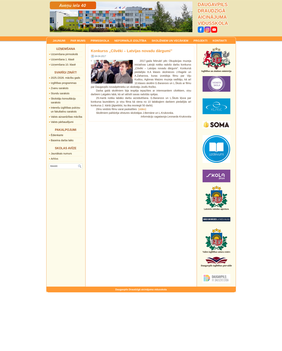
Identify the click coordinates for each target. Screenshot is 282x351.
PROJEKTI (200, 40)
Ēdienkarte (57, 135)
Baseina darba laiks (62, 140)
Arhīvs (54, 158)
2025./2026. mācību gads (65, 77)
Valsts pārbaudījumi (62, 121)
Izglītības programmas (64, 82)
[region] (121, 16)
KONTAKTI (220, 40)
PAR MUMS (78, 40)
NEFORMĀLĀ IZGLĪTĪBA (130, 40)
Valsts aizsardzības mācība (66, 116)
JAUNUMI (59, 40)
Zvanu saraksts (60, 88)
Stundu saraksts (60, 93)
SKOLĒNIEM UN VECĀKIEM (170, 40)
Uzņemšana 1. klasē (62, 59)
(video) (142, 109)
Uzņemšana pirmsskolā (64, 54)
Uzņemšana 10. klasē (63, 64)
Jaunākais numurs (61, 153)
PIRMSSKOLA (100, 40)
